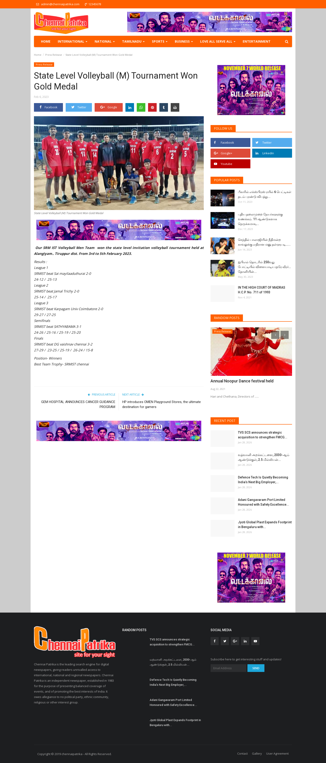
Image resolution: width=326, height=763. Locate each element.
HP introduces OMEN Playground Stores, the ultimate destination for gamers (161, 404)
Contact (242, 753)
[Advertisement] (119, 479)
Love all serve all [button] (217, 41)
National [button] (105, 41)
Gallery (257, 753)
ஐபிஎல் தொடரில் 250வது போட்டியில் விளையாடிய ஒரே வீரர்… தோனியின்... (264, 266)
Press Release (53, 54)
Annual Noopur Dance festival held (239, 381)
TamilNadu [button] (133, 41)
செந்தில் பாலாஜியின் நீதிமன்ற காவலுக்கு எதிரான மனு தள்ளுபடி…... (264, 242)
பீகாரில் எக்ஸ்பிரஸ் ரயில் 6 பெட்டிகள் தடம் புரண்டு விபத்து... (264, 194)
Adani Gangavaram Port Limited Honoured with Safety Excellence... (263, 502)
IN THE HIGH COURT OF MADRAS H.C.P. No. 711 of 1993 (261, 290)
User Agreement (277, 753)
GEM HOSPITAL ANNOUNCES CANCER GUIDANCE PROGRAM (78, 404)
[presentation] (275, 335)
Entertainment (257, 41)
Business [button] (184, 41)
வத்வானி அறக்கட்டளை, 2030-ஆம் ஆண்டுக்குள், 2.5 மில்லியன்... (263, 457)
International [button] (72, 41)
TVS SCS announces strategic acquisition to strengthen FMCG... (262, 435)
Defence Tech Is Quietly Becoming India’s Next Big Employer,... (263, 480)
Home (45, 41)
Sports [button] (160, 41)
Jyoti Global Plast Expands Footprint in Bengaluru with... (265, 524)
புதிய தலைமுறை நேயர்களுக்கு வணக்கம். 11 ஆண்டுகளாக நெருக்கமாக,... (260, 219)
